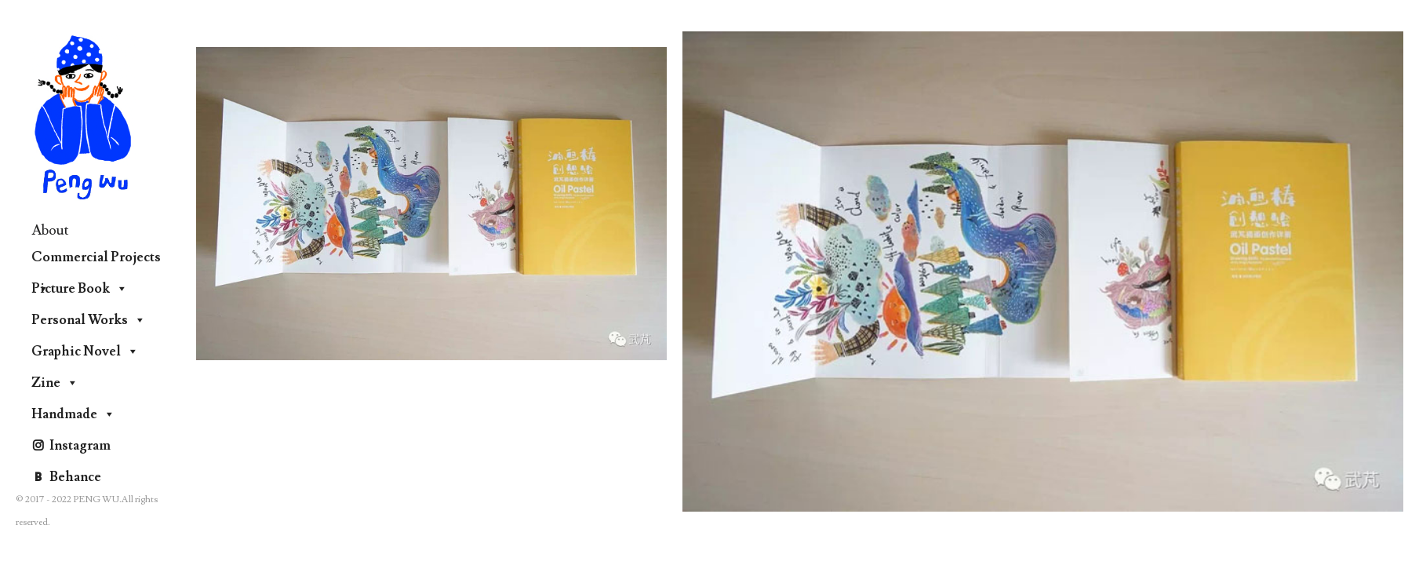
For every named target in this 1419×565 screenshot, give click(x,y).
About (50, 230)
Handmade (73, 414)
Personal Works (88, 320)
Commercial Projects (96, 261)
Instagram (80, 445)
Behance (75, 477)
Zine (54, 383)
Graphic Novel (85, 351)
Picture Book (79, 288)
